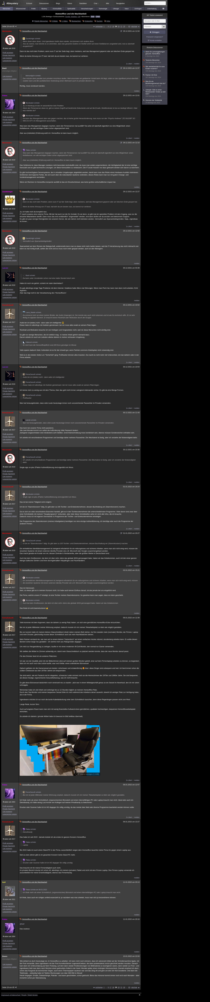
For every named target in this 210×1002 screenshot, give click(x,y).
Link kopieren (7, 58)
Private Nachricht (9, 55)
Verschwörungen (87, 9)
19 (116, 26)
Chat (96, 3)
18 (113, 26)
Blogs (58, 3)
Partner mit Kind (154, 76)
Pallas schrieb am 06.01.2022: (35, 890)
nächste (134, 26)
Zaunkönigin (7, 192)
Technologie (103, 9)
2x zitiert (129, 780)
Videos (69, 3)
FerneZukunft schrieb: (32, 374)
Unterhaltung (152, 9)
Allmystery (12, 3)
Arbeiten (74, 16)
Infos (108, 21)
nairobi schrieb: (29, 420)
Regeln (24, 995)
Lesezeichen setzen (10, 61)
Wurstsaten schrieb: (31, 103)
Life (79, 16)
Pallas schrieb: (29, 150)
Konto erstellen (156, 40)
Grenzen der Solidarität (154, 101)
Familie (67, 16)
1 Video (65, 21)
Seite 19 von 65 (9, 26)
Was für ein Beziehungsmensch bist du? (154, 83)
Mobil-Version (33, 995)
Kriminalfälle (57, 9)
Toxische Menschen (154, 61)
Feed (92, 16)
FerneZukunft (7, 305)
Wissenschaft (20, 9)
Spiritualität (71, 9)
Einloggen (155, 32)
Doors (4, 956)
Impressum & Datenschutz (10, 995)
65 (129, 26)
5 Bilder (55, 21)
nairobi (5, 268)
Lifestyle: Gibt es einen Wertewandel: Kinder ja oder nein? (154, 93)
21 (121, 26)
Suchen (99, 21)
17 (110, 26)
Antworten (89, 21)
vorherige (99, 26)
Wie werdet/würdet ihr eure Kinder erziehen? (154, 69)
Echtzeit (29, 3)
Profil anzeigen (8, 53)
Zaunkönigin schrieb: (31, 39)
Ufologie (116, 9)
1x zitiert (129, 64)
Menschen (6, 9)
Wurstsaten (7, 31)
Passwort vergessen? (154, 37)
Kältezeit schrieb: (30, 342)
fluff (4, 882)
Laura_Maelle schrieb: (32, 312)
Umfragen (138, 9)
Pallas (4, 96)
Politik (33, 9)
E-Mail (98, 16)
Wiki (107, 3)
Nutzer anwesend (155, 15)
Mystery (44, 9)
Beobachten (76, 21)
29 (124, 26)
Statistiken (83, 3)
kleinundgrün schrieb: (32, 76)
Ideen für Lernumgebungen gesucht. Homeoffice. (154, 54)
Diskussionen (44, 3)
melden (136, 64)
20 (119, 26)
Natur (127, 9)
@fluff (22, 924)
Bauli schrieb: (29, 275)
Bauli (4, 68)
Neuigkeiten (120, 3)
